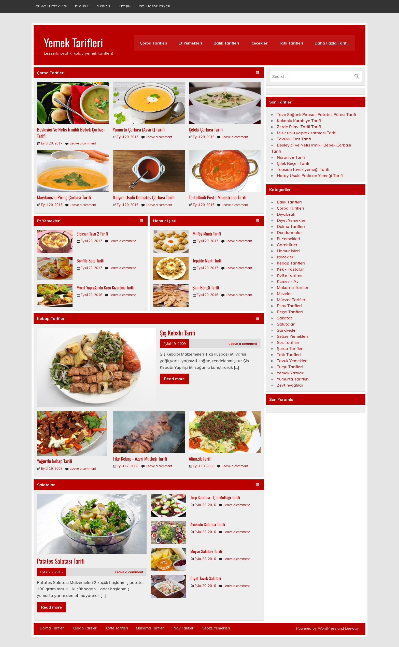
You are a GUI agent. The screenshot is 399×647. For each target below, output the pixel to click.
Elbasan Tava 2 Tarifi (92, 233)
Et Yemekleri (190, 43)
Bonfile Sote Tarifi (90, 260)
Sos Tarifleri (288, 342)
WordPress (327, 628)
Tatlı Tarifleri (291, 43)
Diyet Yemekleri (291, 220)
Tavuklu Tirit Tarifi (294, 138)
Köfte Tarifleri (289, 275)
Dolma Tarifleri (291, 226)
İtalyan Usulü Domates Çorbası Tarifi (144, 197)
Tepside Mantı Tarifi (207, 260)
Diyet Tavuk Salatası (205, 578)
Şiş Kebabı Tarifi (177, 332)
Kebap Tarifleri (51, 318)
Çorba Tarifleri (153, 43)
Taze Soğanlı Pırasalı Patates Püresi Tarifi (316, 114)
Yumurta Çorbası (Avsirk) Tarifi (139, 129)
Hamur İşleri (164, 220)
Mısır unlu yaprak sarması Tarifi (306, 132)
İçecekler (258, 43)
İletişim (125, 6)
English (81, 6)
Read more (174, 378)
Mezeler (284, 293)
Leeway (352, 628)
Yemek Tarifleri (73, 42)
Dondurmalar (289, 232)
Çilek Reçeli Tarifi (293, 163)
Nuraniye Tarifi (291, 157)
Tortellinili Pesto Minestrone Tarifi (217, 197)
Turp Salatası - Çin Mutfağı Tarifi (215, 497)
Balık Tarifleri (226, 43)
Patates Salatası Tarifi (60, 560)
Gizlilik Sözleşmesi (154, 6)
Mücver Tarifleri (291, 299)
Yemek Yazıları (290, 372)
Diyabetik (286, 214)
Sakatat (284, 317)
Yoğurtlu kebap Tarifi (54, 461)
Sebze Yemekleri (292, 336)
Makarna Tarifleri (293, 287)
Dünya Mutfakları (51, 6)
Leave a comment (83, 143)
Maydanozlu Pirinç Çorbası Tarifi (64, 197)
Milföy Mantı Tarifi (207, 233)
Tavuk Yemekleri (292, 360)
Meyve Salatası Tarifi (206, 551)
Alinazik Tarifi (200, 458)
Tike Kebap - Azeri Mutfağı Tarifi (140, 458)
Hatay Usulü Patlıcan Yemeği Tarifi (310, 175)
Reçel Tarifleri (290, 311)
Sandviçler (287, 330)
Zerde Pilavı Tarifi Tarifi (299, 126)
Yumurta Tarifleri (293, 378)
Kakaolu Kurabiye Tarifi (299, 120)
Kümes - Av (288, 281)
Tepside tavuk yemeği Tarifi (303, 169)
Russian (103, 6)
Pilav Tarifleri (289, 305)
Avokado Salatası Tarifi (207, 524)
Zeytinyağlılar (290, 385)
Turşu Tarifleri (290, 366)
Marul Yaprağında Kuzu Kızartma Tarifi (105, 287)
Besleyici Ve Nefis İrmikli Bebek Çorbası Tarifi (71, 132)
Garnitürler (287, 244)
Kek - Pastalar (290, 269)
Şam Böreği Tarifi (206, 287)
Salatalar (46, 484)
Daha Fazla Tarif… (332, 43)
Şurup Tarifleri (290, 348)
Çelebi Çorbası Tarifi (206, 129)
